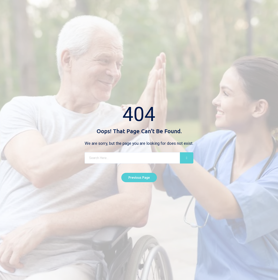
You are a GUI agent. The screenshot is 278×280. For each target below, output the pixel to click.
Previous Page (139, 177)
